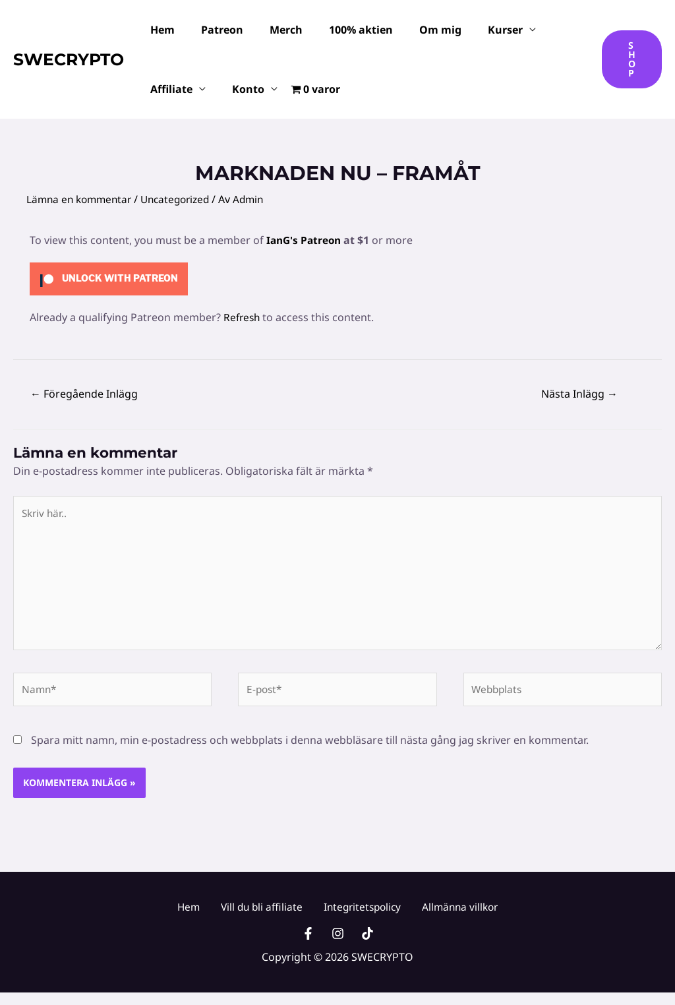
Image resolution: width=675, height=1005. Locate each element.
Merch (272, 29)
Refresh (242, 317)
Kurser (476, 29)
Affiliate (169, 89)
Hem (160, 29)
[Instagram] (338, 946)
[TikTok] (367, 946)
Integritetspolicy (357, 914)
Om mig (417, 29)
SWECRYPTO (68, 59)
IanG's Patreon (305, 240)
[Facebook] (308, 946)
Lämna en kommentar (81, 199)
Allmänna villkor (448, 914)
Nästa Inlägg (579, 393)
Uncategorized (183, 199)
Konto (240, 89)
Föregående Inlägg (84, 393)
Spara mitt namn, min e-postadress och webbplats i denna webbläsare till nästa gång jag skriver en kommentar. (310, 748)
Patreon (214, 29)
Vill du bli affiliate (263, 914)
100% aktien (342, 29)
